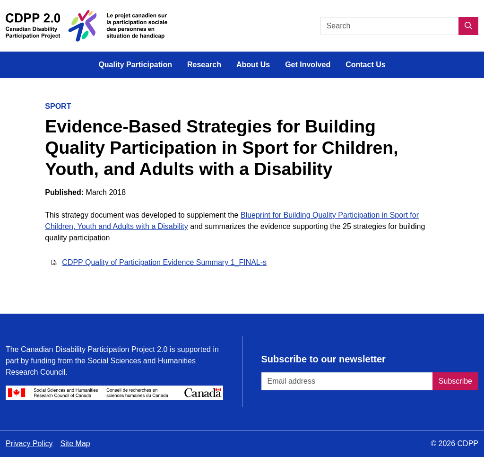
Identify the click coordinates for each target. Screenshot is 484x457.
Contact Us (365, 65)
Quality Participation (135, 65)
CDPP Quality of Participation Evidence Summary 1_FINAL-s (164, 262)
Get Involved (307, 65)
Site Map (75, 443)
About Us (253, 65)
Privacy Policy (29, 443)
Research (204, 65)
